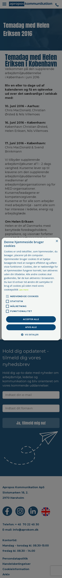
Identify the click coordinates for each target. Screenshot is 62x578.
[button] (31, 334)
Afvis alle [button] (31, 327)
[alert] (31, 289)
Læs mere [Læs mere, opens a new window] (23, 289)
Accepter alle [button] (31, 319)
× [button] (57, 241)
